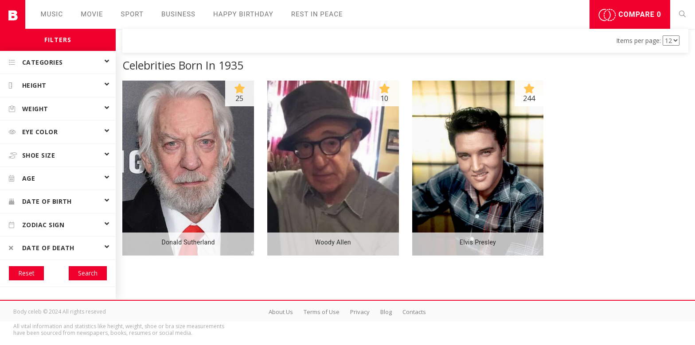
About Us (281, 312)
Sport (132, 14)
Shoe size (32, 155)
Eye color (33, 132)
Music (52, 14)
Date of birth (40, 201)
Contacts (414, 312)
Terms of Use (322, 312)
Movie (92, 14)
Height (28, 85)
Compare (629, 15)
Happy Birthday (243, 14)
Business (178, 14)
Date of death (41, 248)
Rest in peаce (317, 14)
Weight (28, 109)
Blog (386, 312)
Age (22, 178)
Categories (36, 62)
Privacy (360, 312)
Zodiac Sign (36, 225)
